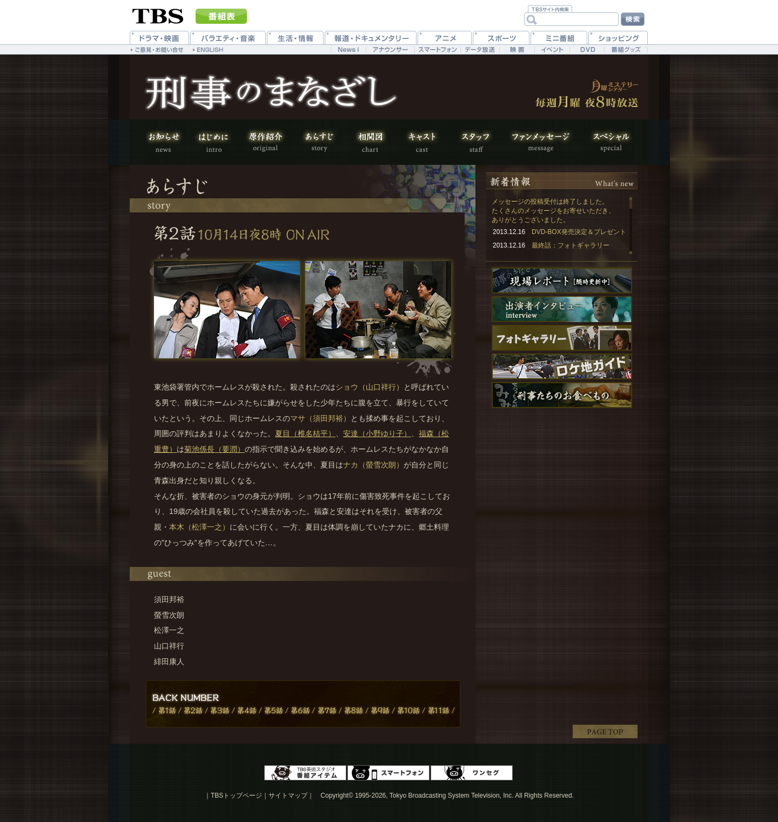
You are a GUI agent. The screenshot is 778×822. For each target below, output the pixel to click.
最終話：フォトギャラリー (570, 245)
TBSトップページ (236, 795)
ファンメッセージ (540, 142)
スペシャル (605, 142)
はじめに (213, 142)
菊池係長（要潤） (214, 449)
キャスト (421, 142)
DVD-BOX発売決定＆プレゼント (579, 232)
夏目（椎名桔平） (305, 433)
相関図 (370, 142)
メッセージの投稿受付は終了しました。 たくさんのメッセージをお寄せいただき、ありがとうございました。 (553, 211)
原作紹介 (265, 142)
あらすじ (319, 142)
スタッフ (475, 142)
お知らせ (167, 142)
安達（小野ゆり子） (377, 433)
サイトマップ (288, 795)
